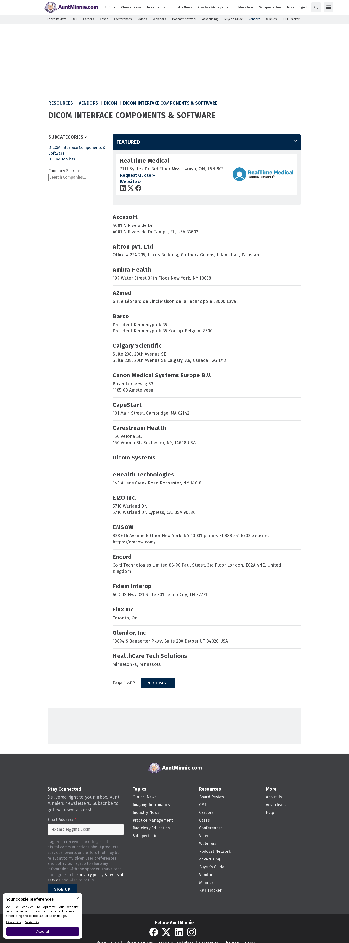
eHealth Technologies (143, 474)
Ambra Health (132, 269)
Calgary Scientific (137, 345)
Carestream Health (139, 428)
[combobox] (74, 177)
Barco (121, 316)
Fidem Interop (132, 586)
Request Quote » (137, 175)
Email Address (62, 820)
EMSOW (123, 527)
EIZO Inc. (124, 497)
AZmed (122, 293)
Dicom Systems (134, 457)
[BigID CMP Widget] (42, 917)
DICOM (111, 103)
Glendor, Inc (129, 632)
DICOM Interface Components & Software (170, 103)
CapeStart (127, 404)
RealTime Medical (144, 160)
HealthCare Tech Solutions (150, 655)
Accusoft (125, 217)
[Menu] (328, 7)
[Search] (316, 7)
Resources (60, 103)
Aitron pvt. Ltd (133, 246)
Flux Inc (123, 609)
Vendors (88, 103)
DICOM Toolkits (61, 159)
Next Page (158, 683)
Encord (122, 556)
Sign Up (62, 889)
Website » (130, 181)
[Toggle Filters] (67, 137)
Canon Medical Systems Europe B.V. (162, 375)
